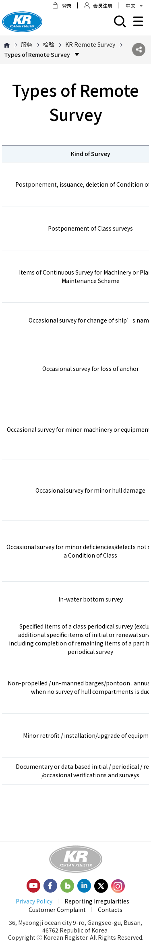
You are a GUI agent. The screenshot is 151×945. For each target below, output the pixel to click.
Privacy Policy (34, 901)
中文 (134, 5)
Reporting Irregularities (96, 901)
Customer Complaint (57, 909)
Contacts (110, 909)
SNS (138, 49)
